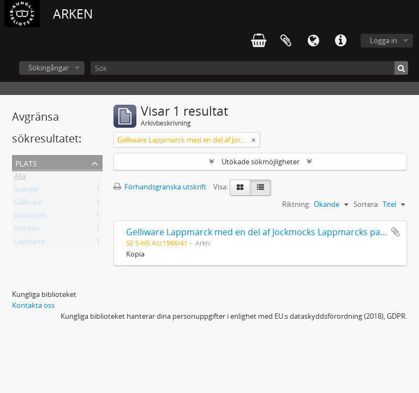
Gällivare (28, 204)
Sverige (26, 191)
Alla (20, 178)
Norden (26, 230)
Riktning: (296, 204)
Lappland (29, 243)
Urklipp (286, 41)
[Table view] (260, 188)
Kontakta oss (33, 305)
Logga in (383, 40)
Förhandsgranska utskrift (159, 187)
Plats (26, 162)
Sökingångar (48, 68)
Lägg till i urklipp (395, 232)
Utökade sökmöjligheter (260, 161)
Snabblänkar (340, 41)
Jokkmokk (30, 217)
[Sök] (249, 68)
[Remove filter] (254, 139)
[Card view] (240, 188)
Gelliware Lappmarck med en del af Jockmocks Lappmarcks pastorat (265, 232)
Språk (313, 41)
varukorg (258, 41)
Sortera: (366, 204)
